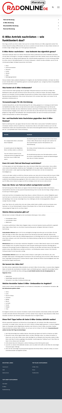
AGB (3, 369)
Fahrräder (4, 383)
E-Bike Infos (35, 366)
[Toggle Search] (53, 7)
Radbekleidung (6, 389)
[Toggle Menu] (58, 7)
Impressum (5, 366)
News (33, 369)
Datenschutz (5, 372)
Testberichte (35, 372)
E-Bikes (4, 386)
